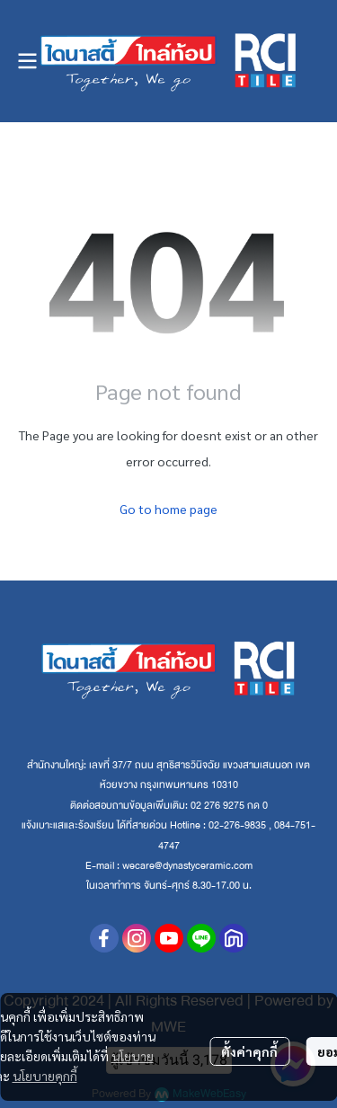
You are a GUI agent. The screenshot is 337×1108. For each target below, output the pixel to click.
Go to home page (168, 509)
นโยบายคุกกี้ (45, 1076)
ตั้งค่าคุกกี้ (249, 1051)
